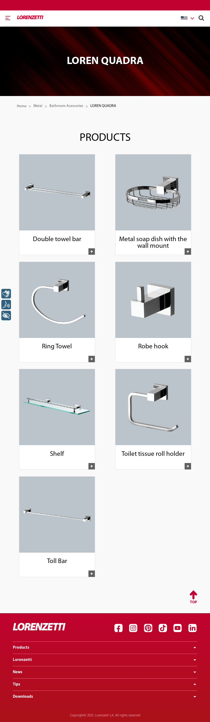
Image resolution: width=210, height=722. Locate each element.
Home (21, 106)
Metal (37, 106)
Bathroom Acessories (66, 106)
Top (193, 602)
